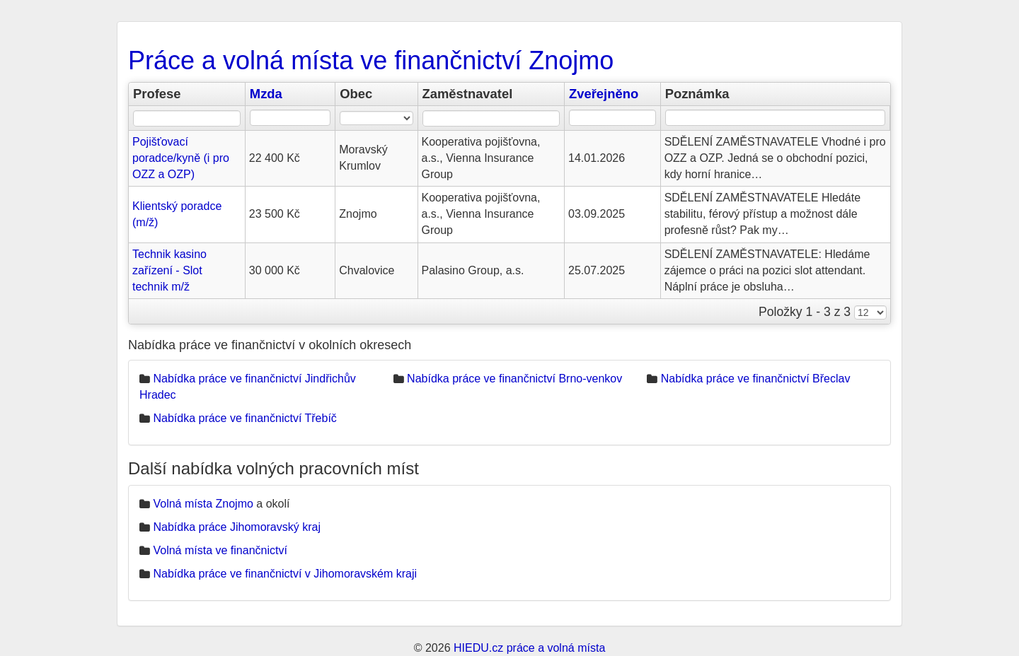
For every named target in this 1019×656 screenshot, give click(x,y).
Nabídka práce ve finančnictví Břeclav (756, 379)
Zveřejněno (603, 93)
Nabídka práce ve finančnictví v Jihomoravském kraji (285, 574)
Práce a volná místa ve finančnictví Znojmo (371, 60)
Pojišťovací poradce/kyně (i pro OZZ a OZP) (180, 158)
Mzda (266, 93)
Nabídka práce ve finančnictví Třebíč (244, 418)
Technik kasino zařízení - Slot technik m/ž (169, 270)
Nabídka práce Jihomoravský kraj (237, 527)
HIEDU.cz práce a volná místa (529, 648)
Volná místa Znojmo (203, 504)
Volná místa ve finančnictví (220, 550)
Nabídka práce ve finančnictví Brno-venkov (514, 379)
